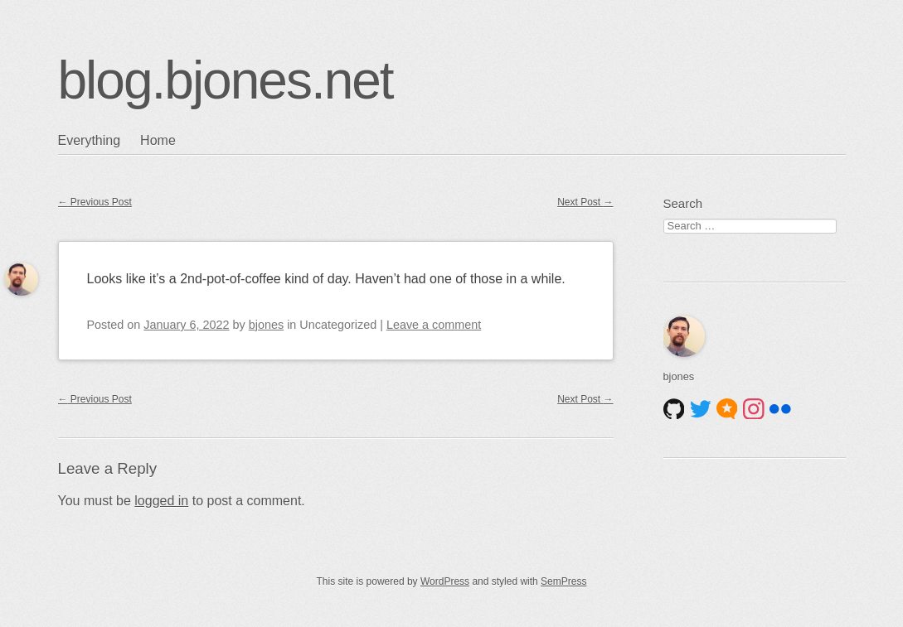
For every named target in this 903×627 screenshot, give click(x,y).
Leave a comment (433, 324)
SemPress (563, 581)
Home (158, 140)
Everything (89, 140)
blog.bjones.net (225, 80)
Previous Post (95, 202)
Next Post (585, 202)
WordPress (444, 581)
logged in (161, 501)
